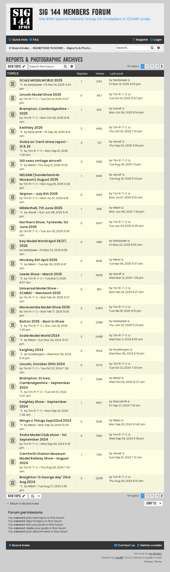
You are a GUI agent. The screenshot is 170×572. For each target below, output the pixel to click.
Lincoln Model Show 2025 (40, 94)
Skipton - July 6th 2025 (38, 194)
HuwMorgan (36, 354)
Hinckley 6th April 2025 (38, 260)
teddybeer (35, 85)
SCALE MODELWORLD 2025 (40, 80)
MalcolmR (35, 132)
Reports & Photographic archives (44, 59)
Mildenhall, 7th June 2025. (41, 208)
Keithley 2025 (30, 127)
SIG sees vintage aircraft (40, 160)
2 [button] (147, 66)
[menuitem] (34, 40)
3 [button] (152, 66)
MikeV (32, 165)
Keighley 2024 (31, 350)
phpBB (119, 557)
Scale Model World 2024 (39, 335)
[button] (162, 66)
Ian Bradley (155, 553)
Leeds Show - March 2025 (40, 274)
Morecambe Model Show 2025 (44, 307)
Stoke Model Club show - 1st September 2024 (43, 437)
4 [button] (157, 66)
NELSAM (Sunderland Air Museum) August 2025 (39, 177)
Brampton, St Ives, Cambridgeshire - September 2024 (44, 383)
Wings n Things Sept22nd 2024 (45, 420)
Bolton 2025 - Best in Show (41, 321)
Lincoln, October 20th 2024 (42, 364)
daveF (117, 108)
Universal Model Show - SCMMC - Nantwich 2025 (40, 290)
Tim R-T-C (30, 99)
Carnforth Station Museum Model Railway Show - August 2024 (44, 458)
